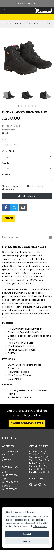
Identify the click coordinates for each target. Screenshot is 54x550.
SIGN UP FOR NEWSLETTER (27, 423)
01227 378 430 (10, 475)
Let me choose (40, 526)
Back (8, 218)
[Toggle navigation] (4, 10)
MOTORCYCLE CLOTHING (40, 23)
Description (10, 237)
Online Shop (19, 23)
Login (35, 3)
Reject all (27, 541)
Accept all (27, 534)
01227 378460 (10, 489)
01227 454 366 (10, 482)
